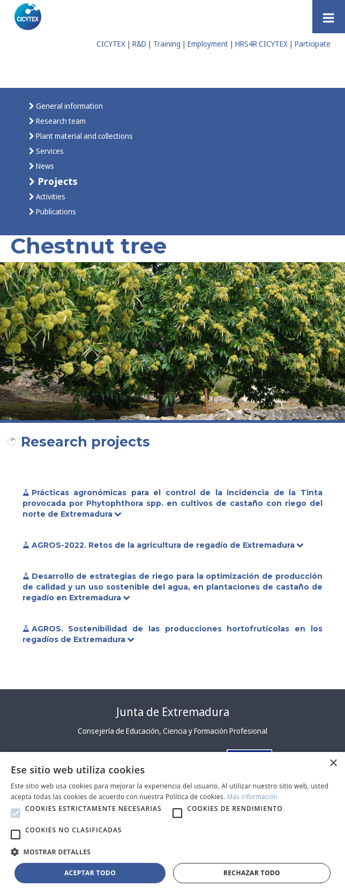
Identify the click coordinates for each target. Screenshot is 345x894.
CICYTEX (110, 44)
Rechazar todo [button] (251, 872)
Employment (208, 44)
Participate (313, 44)
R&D (139, 44)
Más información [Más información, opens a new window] (252, 796)
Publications (55, 211)
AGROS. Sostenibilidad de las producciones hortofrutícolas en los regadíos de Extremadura (172, 634)
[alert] (172, 823)
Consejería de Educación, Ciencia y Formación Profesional (172, 731)
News (44, 166)
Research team (60, 121)
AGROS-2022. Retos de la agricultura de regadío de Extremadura (163, 545)
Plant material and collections (83, 136)
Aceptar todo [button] (90, 872)
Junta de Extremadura (172, 711)
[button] (15, 813)
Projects (56, 181)
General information (68, 106)
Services (49, 151)
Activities (49, 196)
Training (167, 44)
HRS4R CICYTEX (261, 44)
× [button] (333, 763)
